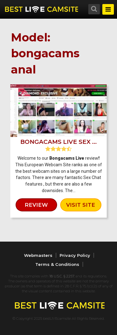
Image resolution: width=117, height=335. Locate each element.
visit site (80, 205)
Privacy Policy (75, 255)
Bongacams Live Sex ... (58, 141)
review (36, 205)
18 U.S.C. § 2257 (61, 276)
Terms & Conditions (57, 264)
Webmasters (38, 255)
